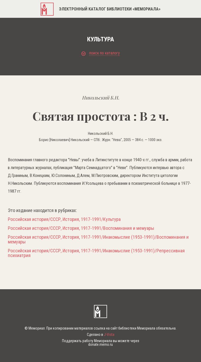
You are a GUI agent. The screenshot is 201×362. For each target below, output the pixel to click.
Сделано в (100, 334)
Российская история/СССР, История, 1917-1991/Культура (64, 219)
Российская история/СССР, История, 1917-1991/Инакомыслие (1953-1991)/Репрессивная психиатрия (96, 253)
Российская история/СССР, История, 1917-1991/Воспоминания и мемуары (81, 228)
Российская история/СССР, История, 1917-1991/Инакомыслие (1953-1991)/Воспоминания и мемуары (98, 239)
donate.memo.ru (100, 344)
